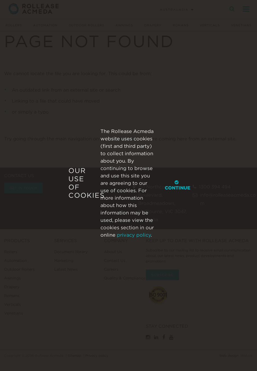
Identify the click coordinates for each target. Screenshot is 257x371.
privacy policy (134, 234)
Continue (177, 185)
